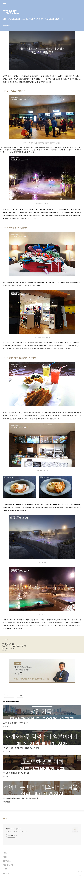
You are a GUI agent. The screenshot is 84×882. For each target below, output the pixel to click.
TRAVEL (11, 12)
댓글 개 (5, 818)
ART (5, 856)
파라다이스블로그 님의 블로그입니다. (17, 831)
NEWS (6, 873)
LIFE (5, 869)
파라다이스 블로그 (13, 828)
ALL (5, 852)
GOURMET (8, 865)
